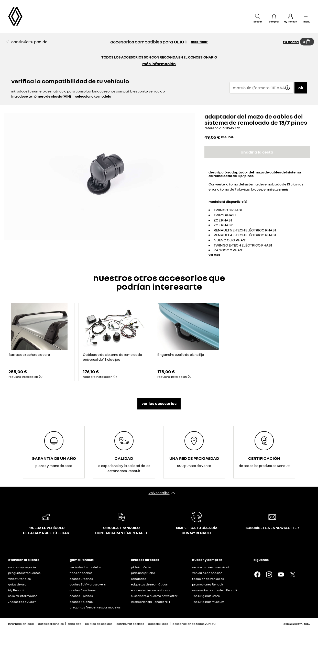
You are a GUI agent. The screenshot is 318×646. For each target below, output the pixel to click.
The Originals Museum (208, 602)
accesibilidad (158, 624)
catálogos (138, 579)
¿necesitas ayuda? (22, 602)
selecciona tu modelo (93, 96)
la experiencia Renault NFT (150, 602)
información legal (21, 624)
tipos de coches (81, 573)
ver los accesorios (159, 403)
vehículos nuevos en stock (211, 567)
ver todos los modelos (85, 567)
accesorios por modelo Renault (214, 590)
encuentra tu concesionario (151, 590)
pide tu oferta (141, 567)
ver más (282, 189)
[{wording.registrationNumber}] (261, 87)
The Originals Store (206, 596)
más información (159, 63)
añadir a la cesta (257, 152)
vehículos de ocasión (207, 573)
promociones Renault (207, 584)
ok (300, 87)
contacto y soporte (22, 567)
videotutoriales (19, 579)
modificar (199, 41)
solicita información (22, 596)
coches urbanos (81, 579)
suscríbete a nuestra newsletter (154, 596)
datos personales (51, 624)
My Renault (16, 590)
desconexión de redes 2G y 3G (194, 624)
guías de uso (17, 584)
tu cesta (291, 41)
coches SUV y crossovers (88, 584)
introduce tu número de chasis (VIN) (41, 96)
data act (74, 624)
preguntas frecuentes (24, 573)
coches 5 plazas (81, 596)
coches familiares (83, 590)
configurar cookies (130, 623)
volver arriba (159, 492)
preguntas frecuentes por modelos (95, 607)
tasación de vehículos (208, 579)
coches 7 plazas (81, 602)
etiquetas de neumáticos (149, 584)
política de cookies (98, 624)
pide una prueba (143, 573)
